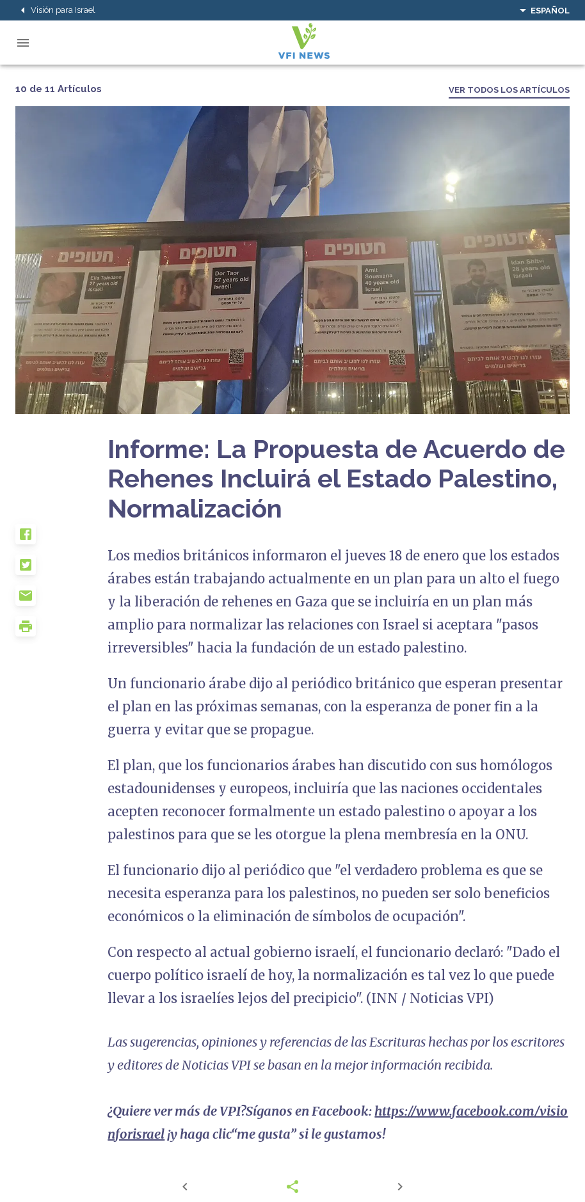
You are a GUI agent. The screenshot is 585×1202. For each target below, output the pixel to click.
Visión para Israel (55, 10)
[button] (61, 539)
